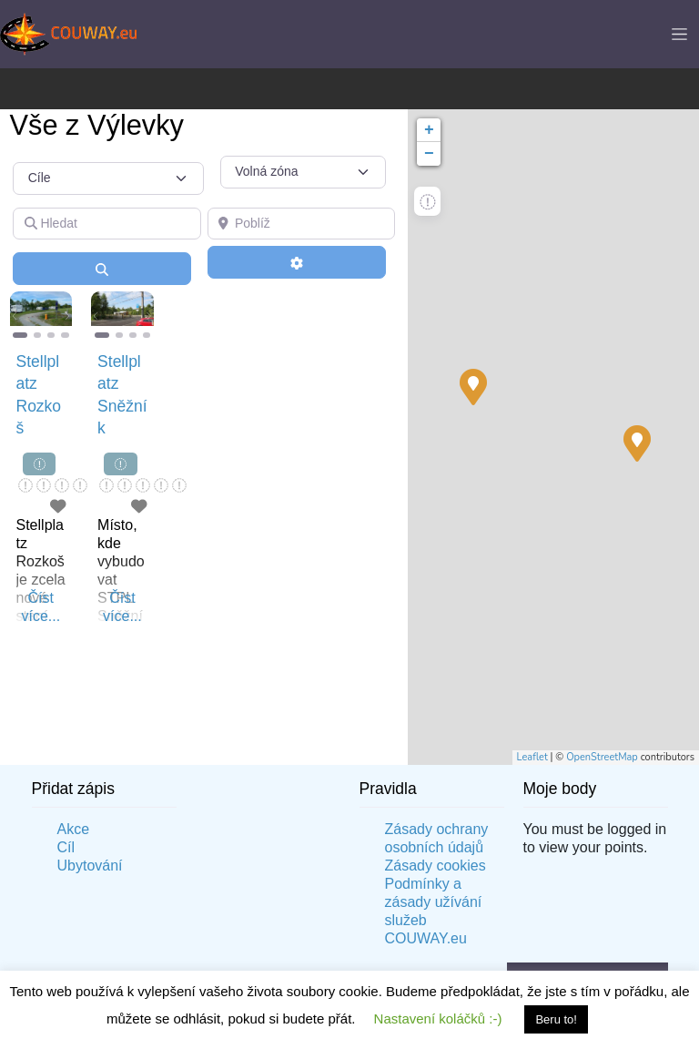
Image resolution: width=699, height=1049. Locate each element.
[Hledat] (107, 224)
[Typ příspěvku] (108, 178)
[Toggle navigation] (679, 34)
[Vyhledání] (102, 268)
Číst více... (40, 607)
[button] (14, 316)
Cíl (66, 847)
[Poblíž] (302, 224)
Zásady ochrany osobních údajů (437, 838)
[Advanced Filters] (297, 262)
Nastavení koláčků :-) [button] (438, 1018)
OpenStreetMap (602, 757)
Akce (73, 829)
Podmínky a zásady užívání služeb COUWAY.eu (433, 911)
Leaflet (532, 757)
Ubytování (90, 865)
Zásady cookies (435, 865)
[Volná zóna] (303, 172)
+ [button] (429, 130)
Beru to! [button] (556, 1019)
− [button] (429, 154)
